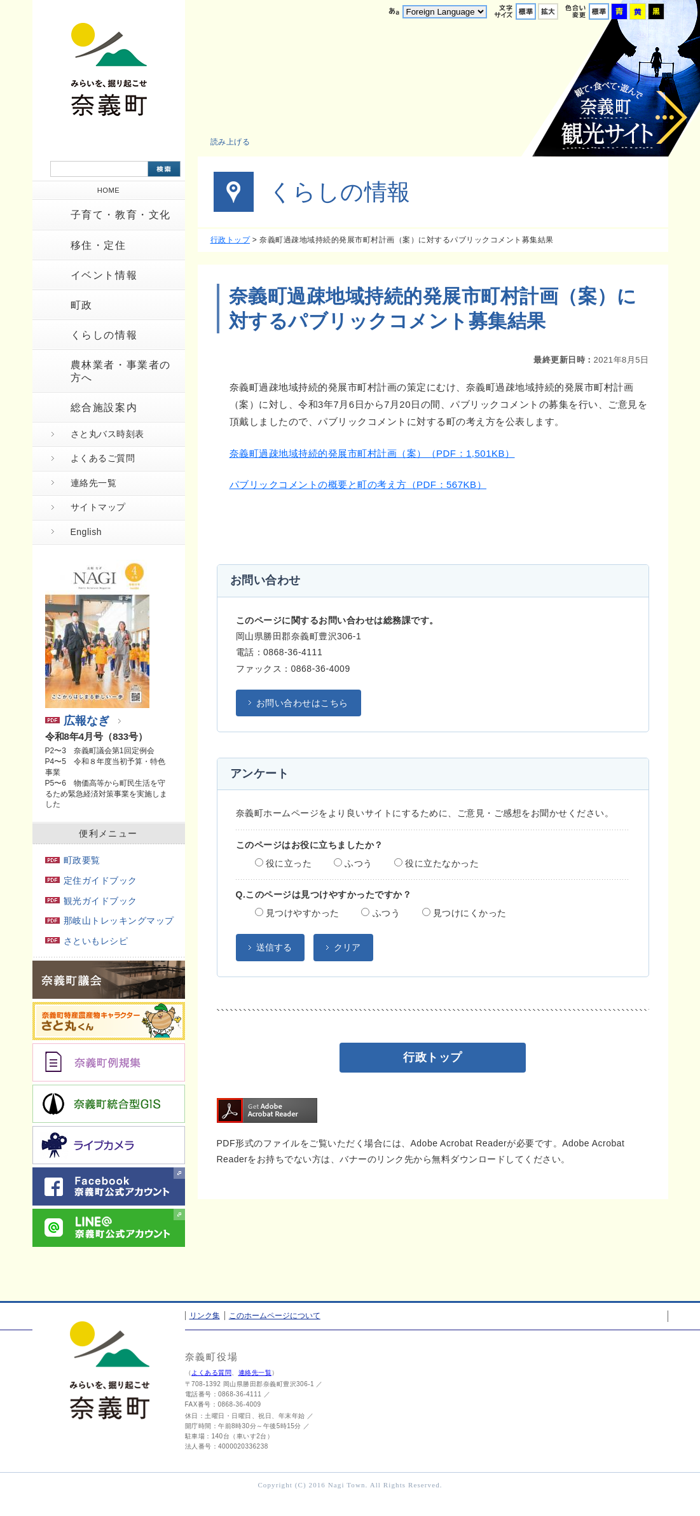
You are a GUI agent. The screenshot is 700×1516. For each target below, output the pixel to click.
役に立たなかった (436, 863)
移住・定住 (99, 245)
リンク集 (204, 1315)
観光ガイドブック (91, 901)
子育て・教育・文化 (121, 214)
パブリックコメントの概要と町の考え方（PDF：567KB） (358, 484)
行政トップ (230, 239)
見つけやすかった (297, 913)
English (86, 532)
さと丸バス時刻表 (107, 434)
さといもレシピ (86, 941)
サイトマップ (98, 507)
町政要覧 (72, 860)
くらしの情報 (104, 335)
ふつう (353, 863)
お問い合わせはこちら (302, 703)
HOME (108, 190)
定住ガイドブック (91, 880)
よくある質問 (211, 1372)
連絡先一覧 (94, 483)
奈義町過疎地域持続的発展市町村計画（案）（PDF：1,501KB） (372, 453)
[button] (237, 142)
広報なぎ (77, 720)
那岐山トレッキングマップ (109, 920)
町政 (82, 305)
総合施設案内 (104, 407)
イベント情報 (104, 275)
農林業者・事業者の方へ (121, 370)
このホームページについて (274, 1315)
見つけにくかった (464, 913)
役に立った (283, 863)
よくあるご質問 (103, 458)
